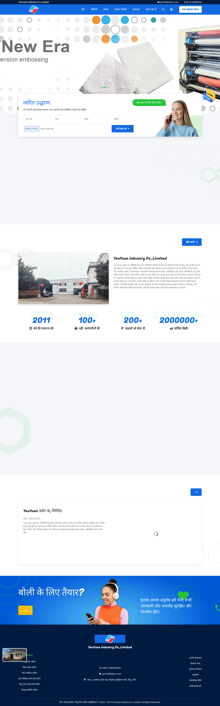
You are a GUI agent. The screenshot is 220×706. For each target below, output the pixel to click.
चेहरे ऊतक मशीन (29, 667)
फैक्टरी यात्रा (195, 663)
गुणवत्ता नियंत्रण (195, 669)
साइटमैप (195, 675)
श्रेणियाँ (94, 9)
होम (83, 9)
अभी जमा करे (121, 128)
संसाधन (136, 9)
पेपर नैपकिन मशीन (29, 673)
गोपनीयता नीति (195, 680)
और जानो (190, 242)
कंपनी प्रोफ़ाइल (195, 658)
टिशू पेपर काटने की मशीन (29, 684)
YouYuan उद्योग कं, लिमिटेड (42, 511)
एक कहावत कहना (190, 9)
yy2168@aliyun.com (169, 2)
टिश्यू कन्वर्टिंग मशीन (29, 690)
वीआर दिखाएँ (121, 9)
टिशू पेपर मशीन (29, 661)
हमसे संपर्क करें (195, 686)
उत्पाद (105, 9)
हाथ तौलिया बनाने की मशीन (29, 678)
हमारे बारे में (151, 9)
